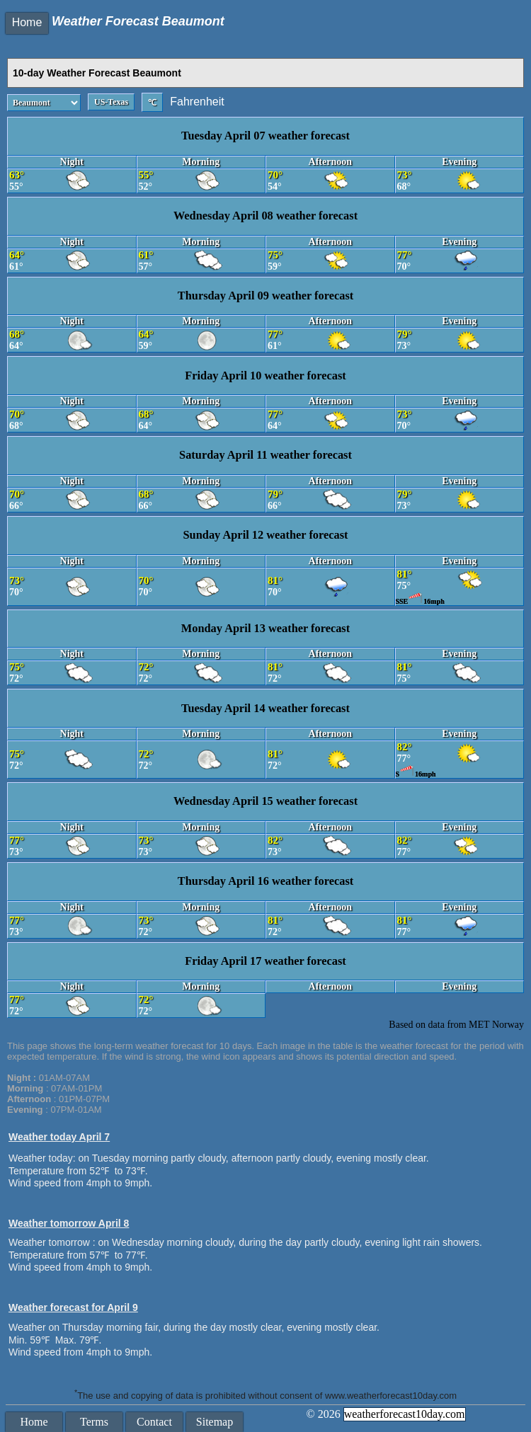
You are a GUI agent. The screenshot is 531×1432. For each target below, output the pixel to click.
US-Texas (111, 102)
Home (27, 22)
